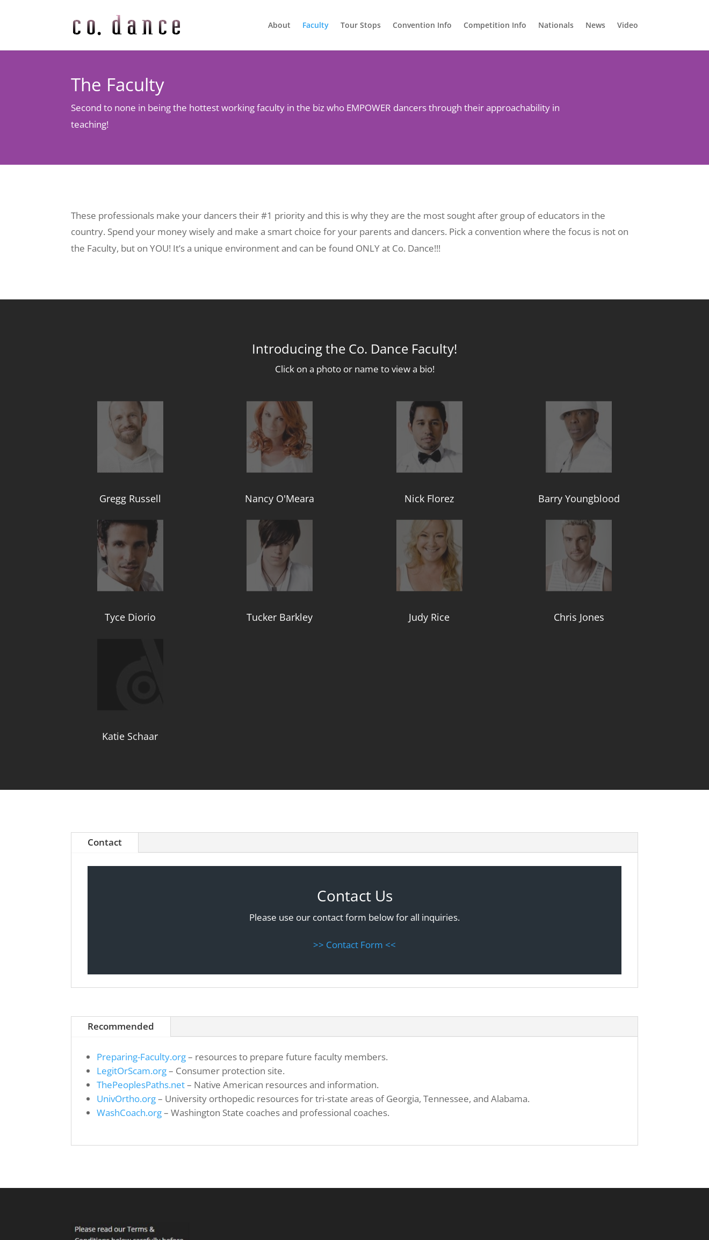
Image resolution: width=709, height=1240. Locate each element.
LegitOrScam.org (132, 1071)
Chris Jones (579, 617)
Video (627, 25)
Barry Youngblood (579, 498)
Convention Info (422, 25)
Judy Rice (429, 617)
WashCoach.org (129, 1112)
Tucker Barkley (280, 617)
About (279, 25)
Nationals (556, 25)
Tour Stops (361, 25)
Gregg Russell (130, 498)
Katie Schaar (130, 736)
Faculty (315, 25)
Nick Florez (429, 498)
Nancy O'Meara (279, 498)
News (595, 25)
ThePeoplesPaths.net (141, 1084)
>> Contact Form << (354, 944)
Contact (105, 842)
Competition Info (495, 25)
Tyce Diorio (130, 617)
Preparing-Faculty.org (141, 1057)
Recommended (121, 1026)
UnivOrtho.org (126, 1098)
